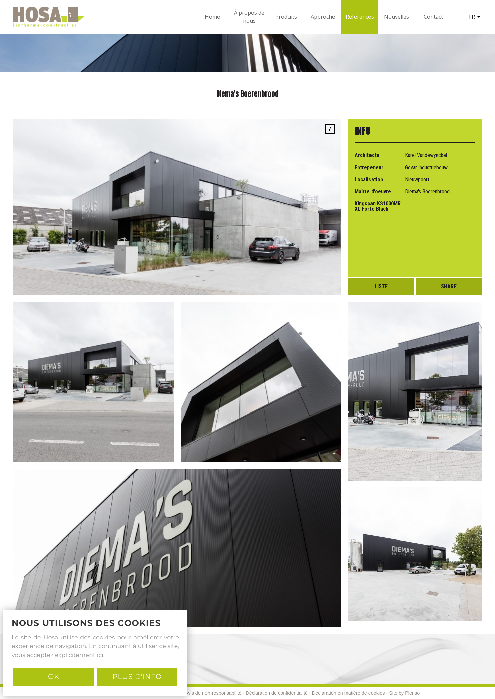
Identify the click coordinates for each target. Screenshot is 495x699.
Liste (381, 286)
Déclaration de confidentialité (277, 693)
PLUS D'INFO (137, 676)
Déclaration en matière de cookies (348, 693)
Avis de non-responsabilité (213, 693)
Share (449, 286)
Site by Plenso (404, 693)
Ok (53, 676)
